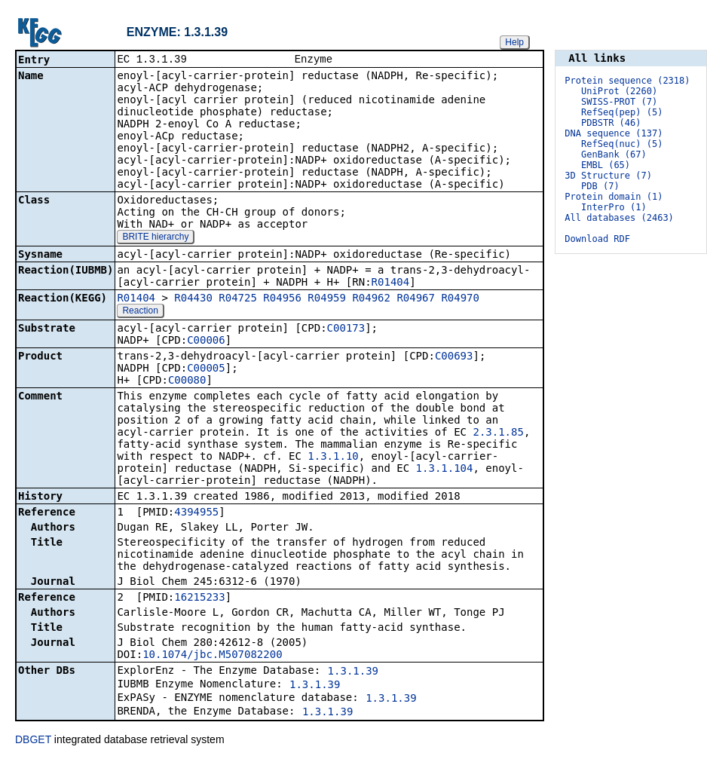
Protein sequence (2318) (627, 80)
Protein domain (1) (614, 196)
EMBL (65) (605, 165)
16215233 (199, 598)
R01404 (391, 283)
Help (514, 42)
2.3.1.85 (498, 433)
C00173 (346, 329)
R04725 (238, 299)
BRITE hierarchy (155, 238)
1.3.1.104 (444, 470)
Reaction (140, 312)
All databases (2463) (619, 218)
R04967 (415, 299)
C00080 (187, 381)
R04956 (282, 299)
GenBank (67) (614, 154)
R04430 (193, 299)
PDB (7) (600, 186)
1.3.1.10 (333, 457)
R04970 (460, 299)
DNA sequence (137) (614, 133)
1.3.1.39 (353, 672)
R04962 (371, 299)
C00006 (206, 341)
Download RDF (597, 239)
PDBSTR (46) (611, 123)
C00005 (206, 369)
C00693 (454, 357)
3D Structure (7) (608, 175)
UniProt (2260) (619, 91)
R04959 (327, 299)
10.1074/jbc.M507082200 (212, 656)
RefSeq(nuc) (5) (622, 144)
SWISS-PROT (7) (619, 101)
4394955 (196, 513)
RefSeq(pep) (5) (622, 112)
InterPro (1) (614, 207)
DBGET (33, 741)
